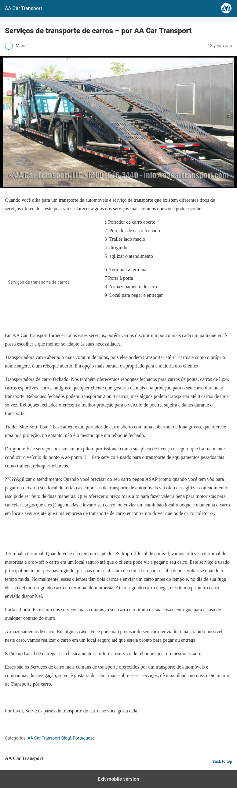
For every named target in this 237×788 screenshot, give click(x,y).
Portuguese (84, 738)
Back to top (222, 761)
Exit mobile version (118, 779)
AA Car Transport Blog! (49, 738)
